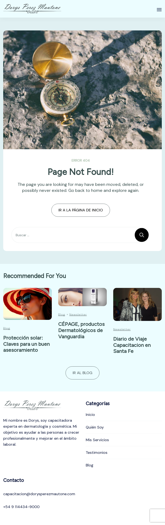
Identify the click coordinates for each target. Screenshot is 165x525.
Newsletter (78, 314)
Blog (6, 328)
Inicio (90, 414)
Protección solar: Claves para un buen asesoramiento (26, 344)
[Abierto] (159, 9)
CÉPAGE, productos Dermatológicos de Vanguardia (81, 330)
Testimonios (96, 452)
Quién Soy (95, 427)
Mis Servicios (97, 439)
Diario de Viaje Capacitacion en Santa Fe (132, 345)
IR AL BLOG (82, 372)
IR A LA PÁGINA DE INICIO (80, 210)
